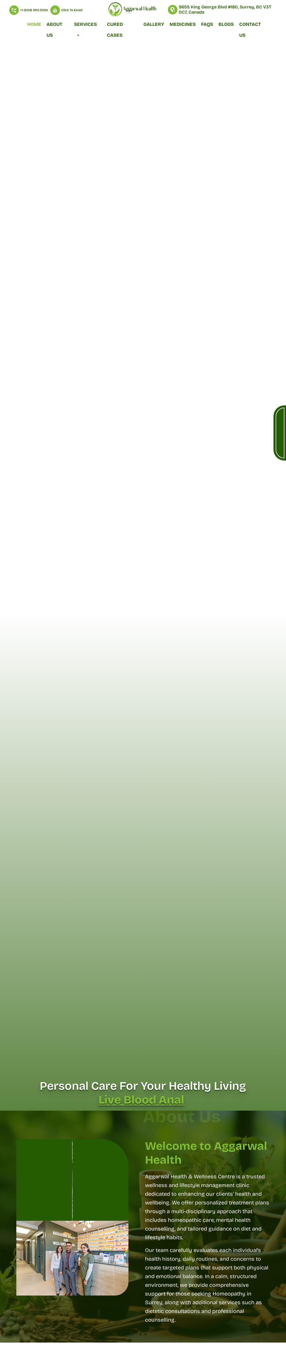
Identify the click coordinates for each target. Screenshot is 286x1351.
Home (34, 24)
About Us (54, 25)
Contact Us (250, 25)
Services (85, 25)
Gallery (153, 24)
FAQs (207, 24)
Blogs (226, 24)
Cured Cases (115, 25)
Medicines (183, 24)
